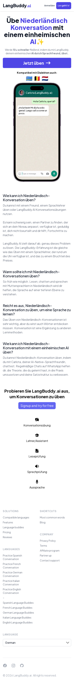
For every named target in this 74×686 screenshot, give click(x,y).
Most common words (52, 517)
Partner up (46, 555)
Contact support (50, 560)
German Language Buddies (18, 612)
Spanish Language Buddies (18, 602)
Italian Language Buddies (17, 617)
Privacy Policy (48, 540)
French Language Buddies (17, 607)
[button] (63, 5)
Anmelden (49, 5)
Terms (43, 545)
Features (8, 522)
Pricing (7, 532)
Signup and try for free (37, 406)
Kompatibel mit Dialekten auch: (37, 72)
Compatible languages (16, 517)
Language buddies (13, 527)
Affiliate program (50, 550)
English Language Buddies (18, 622)
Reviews (7, 537)
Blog (42, 522)
